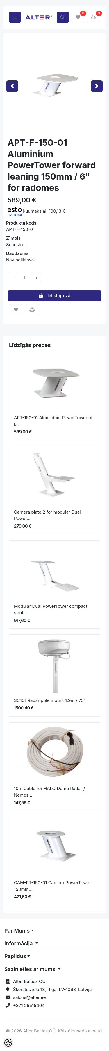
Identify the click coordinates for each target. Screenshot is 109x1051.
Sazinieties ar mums (30, 969)
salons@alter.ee (29, 997)
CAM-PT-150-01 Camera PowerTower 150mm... (52, 886)
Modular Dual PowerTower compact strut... (50, 609)
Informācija (19, 943)
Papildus (15, 956)
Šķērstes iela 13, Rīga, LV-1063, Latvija (52, 989)
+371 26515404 (29, 1005)
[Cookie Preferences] (8, 1043)
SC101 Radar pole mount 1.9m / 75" (50, 700)
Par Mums (17, 931)
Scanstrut (16, 244)
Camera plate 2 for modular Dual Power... (47, 515)
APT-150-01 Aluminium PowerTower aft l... (54, 421)
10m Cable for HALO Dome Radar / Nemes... (49, 792)
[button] (12, 86)
